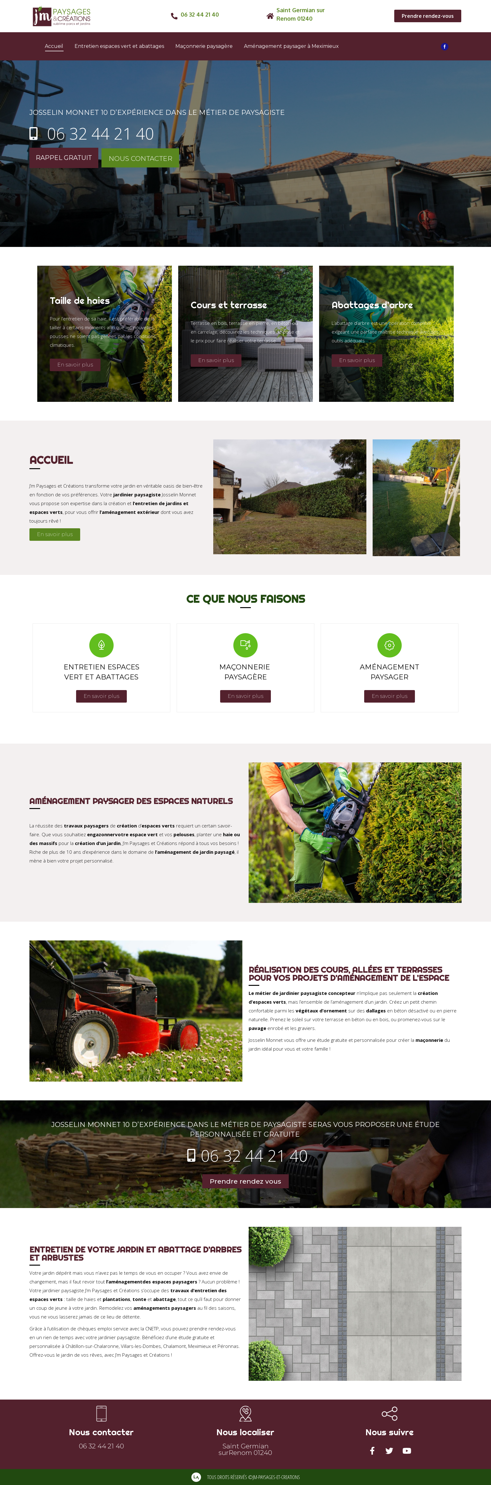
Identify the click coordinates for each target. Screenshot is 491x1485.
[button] (427, 16)
